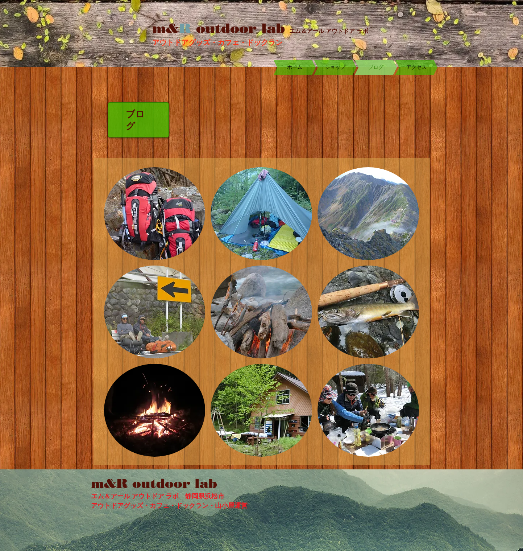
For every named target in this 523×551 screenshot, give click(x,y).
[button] (155, 213)
